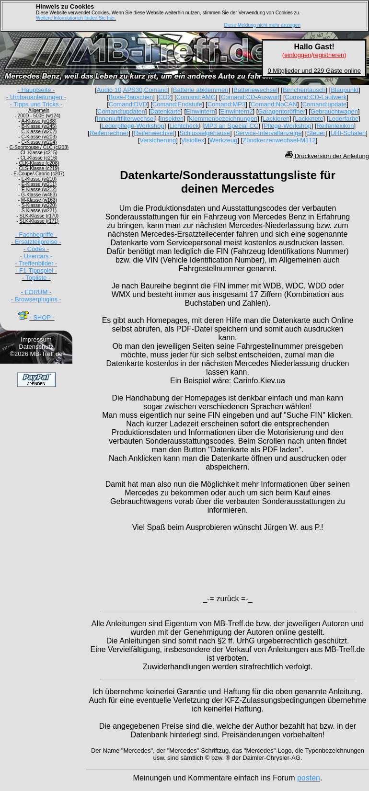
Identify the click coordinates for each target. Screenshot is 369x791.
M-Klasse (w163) (39, 200)
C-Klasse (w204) (39, 142)
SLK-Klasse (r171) (38, 221)
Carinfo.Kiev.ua (259, 381)
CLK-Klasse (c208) (39, 163)
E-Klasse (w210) (39, 179)
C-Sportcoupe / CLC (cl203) (39, 147)
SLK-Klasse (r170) (38, 215)
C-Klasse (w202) (39, 131)
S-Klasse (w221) (39, 210)
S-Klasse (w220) (39, 205)
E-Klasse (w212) (39, 189)
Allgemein (38, 110)
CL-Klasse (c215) (39, 152)
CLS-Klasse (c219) (39, 168)
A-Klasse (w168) (38, 121)
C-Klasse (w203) (39, 136)
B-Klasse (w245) (39, 126)
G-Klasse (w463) (39, 194)
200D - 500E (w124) (39, 115)
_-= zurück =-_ (227, 599)
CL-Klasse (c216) (39, 157)
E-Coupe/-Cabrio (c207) (38, 173)
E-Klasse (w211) (39, 184)
